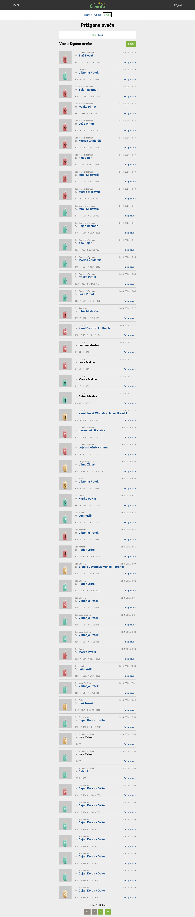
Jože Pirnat (86, 123)
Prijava (178, 5)
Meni (16, 5)
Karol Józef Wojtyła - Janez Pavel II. (103, 413)
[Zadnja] (108, 912)
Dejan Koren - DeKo (92, 720)
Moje (101, 34)
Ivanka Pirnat (87, 106)
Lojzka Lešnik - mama (93, 447)
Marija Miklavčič (89, 192)
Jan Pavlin (86, 515)
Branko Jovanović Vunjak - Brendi (101, 567)
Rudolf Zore (87, 549)
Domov (88, 14)
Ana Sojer (85, 158)
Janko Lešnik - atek (92, 430)
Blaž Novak (86, 55)
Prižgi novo (130, 62)
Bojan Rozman (88, 89)
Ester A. (84, 771)
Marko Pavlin (87, 498)
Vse (93, 34)
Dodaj (131, 43)
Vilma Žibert (87, 464)
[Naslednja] (100, 912)
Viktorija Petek (88, 72)
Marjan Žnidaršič (90, 140)
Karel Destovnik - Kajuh (94, 328)
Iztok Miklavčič (89, 175)
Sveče (107, 14)
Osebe (98, 14)
